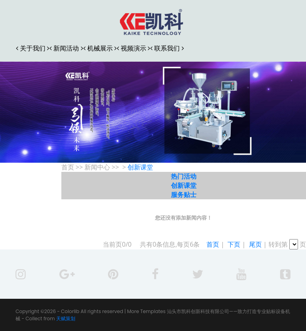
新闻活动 (66, 48)
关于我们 (32, 48)
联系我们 (167, 48)
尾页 (255, 244)
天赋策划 (65, 318)
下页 (234, 244)
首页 (212, 244)
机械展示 (100, 48)
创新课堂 (140, 167)
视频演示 (133, 48)
